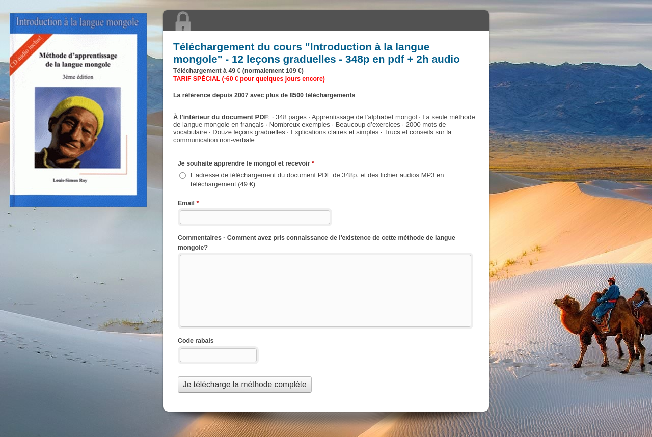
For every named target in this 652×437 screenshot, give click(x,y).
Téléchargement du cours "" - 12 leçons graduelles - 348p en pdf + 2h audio (326, 20)
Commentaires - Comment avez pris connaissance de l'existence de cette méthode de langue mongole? (316, 242)
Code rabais (196, 340)
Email (188, 204)
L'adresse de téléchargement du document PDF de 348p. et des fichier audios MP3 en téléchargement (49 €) (317, 179)
